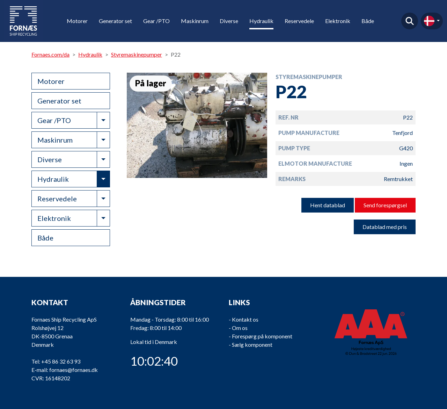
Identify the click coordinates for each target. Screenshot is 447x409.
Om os (240, 327)
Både (367, 20)
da (429, 21)
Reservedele (299, 20)
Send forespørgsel (385, 205)
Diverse (229, 20)
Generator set (115, 20)
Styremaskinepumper (136, 54)
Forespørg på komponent (262, 336)
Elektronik (337, 20)
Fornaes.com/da (50, 54)
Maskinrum (194, 20)
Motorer (77, 20)
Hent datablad (327, 205)
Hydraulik (261, 20)
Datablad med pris (384, 226)
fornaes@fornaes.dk (73, 369)
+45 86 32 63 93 (60, 361)
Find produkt (409, 21)
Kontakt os (245, 319)
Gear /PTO (156, 20)
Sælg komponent (252, 344)
